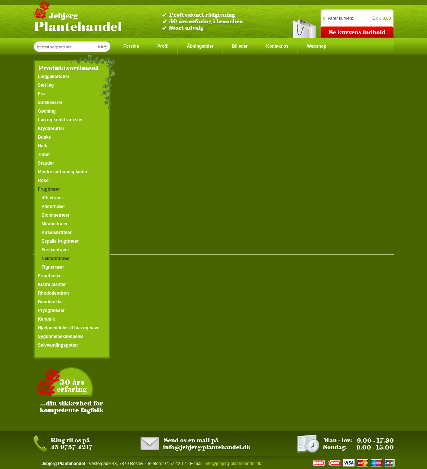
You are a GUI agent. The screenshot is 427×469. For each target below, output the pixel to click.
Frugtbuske (49, 275)
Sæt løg (46, 85)
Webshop (316, 46)
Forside (131, 46)
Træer (44, 154)
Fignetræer (52, 267)
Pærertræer (53, 206)
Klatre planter (52, 284)
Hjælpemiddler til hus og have (69, 327)
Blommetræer (55, 215)
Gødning (47, 111)
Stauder (46, 163)
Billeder (240, 46)
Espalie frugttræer (60, 241)
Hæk (42, 145)
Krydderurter (51, 128)
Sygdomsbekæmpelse (61, 336)
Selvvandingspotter (58, 345)
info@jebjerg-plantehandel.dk (233, 463)
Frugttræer (49, 189)
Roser (44, 180)
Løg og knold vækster (60, 119)
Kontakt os (277, 46)
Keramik (46, 319)
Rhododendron (53, 293)
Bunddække (50, 301)
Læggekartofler (53, 76)
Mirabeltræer (54, 223)
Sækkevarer (50, 102)
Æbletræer (52, 197)
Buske (44, 137)
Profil (162, 46)
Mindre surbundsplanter (62, 171)
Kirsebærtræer (56, 232)
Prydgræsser (51, 310)
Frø (41, 93)
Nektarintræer (55, 258)
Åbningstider (200, 46)
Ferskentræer (55, 249)
